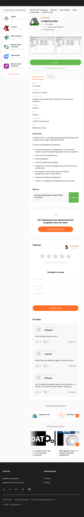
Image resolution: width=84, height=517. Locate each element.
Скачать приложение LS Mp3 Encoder (48, 196)
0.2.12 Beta (47, 24)
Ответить (72, 342)
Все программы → (15, 74)
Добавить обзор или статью (13, 482)
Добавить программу (11, 478)
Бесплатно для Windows (55, 27)
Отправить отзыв (55, 308)
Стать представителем (55, 229)
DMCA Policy (7, 500)
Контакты (47, 478)
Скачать (55, 62)
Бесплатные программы (39, 10)
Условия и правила (21, 500)
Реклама (47, 482)
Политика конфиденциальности (43, 500)
